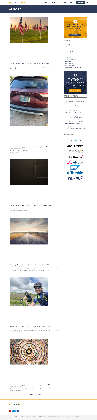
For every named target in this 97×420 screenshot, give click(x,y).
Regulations (68, 63)
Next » (39, 394)
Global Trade (68, 53)
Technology (68, 65)
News (66, 61)
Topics (46, 2)
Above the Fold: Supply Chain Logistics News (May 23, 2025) (29, 63)
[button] (87, 2)
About (72, 2)
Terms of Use (17, 418)
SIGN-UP (81, 2)
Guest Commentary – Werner (72, 55)
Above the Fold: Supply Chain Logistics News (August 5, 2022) (30, 385)
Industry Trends (69, 59)
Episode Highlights (69, 51)
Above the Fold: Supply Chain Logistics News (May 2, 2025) (29, 147)
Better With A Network (71, 49)
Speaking (64, 2)
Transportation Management (72, 67)
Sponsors (55, 2)
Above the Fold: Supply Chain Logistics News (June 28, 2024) (30, 326)
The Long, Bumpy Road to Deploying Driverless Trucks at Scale (31, 265)
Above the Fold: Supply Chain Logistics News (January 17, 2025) (31, 205)
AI (65, 47)
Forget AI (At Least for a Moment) (74, 101)
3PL (66, 45)
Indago (66, 57)
